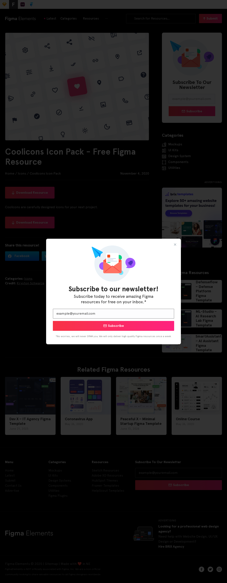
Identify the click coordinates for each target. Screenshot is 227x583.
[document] (113, 291)
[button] (175, 244)
